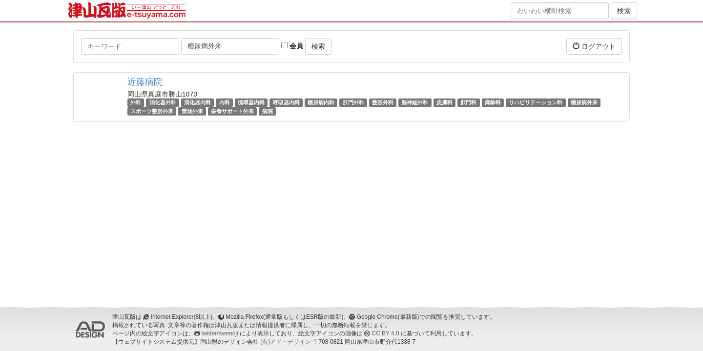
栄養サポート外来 (232, 111)
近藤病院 (145, 82)
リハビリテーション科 (535, 102)
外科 (135, 102)
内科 (224, 102)
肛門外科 (353, 102)
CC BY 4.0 (385, 333)
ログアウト (594, 46)
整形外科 (382, 102)
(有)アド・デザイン (285, 341)
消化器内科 (197, 102)
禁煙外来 (192, 111)
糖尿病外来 (584, 102)
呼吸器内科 (286, 102)
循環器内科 (251, 102)
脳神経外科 (414, 102)
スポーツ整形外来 (151, 111)
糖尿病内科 (321, 102)
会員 (292, 46)
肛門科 (468, 102)
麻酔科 (493, 102)
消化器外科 (162, 102)
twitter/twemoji (219, 333)
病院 (267, 111)
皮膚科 (444, 102)
